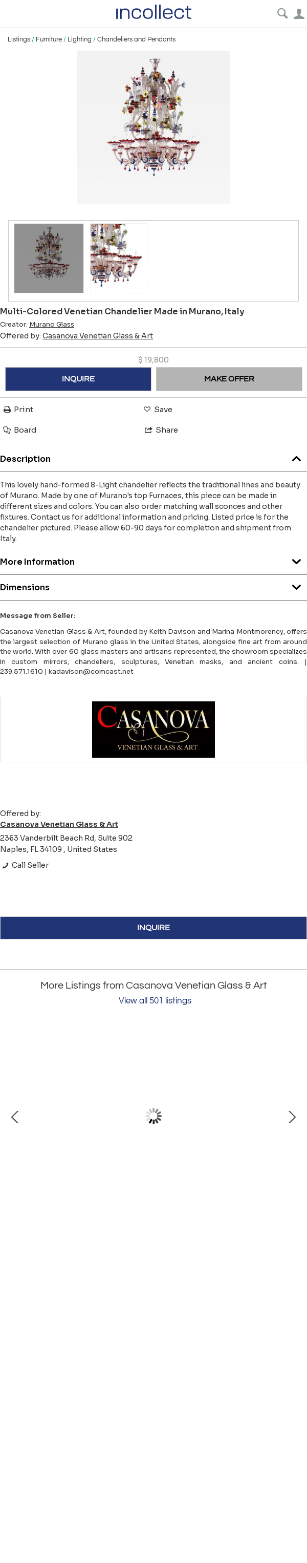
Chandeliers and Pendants (136, 39)
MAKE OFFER (229, 379)
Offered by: (76, 335)
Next (291, 1116)
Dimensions (153, 585)
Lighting (80, 39)
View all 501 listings (155, 1000)
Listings (19, 39)
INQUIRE (78, 379)
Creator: (37, 324)
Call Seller (24, 865)
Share (160, 430)
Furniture (49, 39)
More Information (153, 559)
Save (157, 409)
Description (153, 456)
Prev (15, 1116)
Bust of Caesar (122, 1209)
